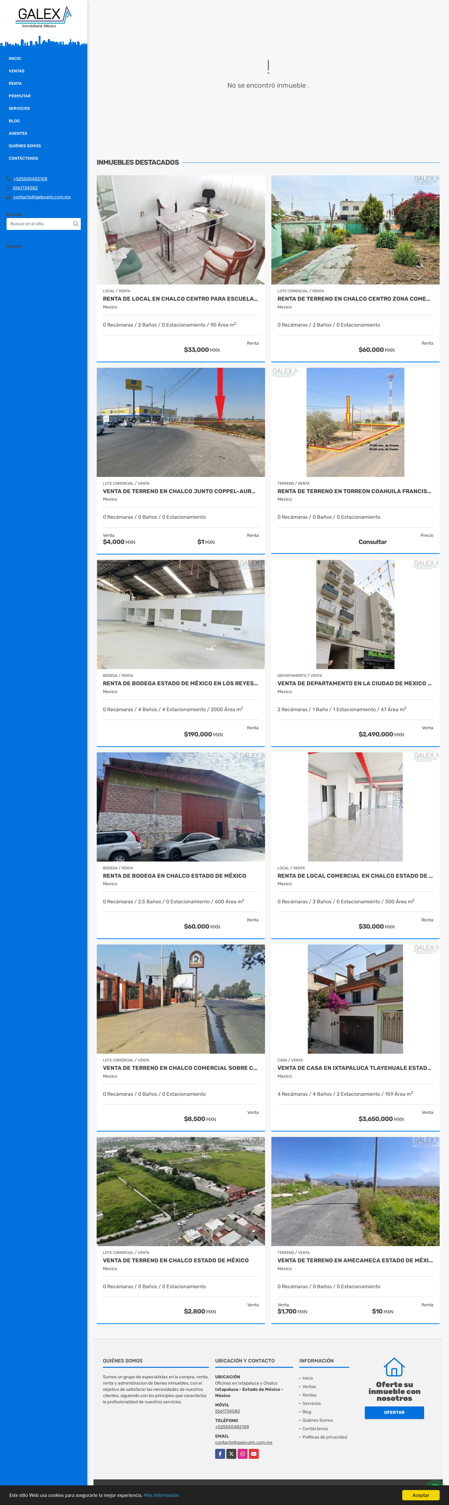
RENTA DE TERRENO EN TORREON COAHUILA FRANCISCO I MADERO (355, 491)
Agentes (18, 133)
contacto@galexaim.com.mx (42, 197)
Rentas (309, 1395)
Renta (15, 83)
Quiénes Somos (25, 145)
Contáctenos (23, 158)
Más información (166, 1496)
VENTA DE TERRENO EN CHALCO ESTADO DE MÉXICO (176, 1260)
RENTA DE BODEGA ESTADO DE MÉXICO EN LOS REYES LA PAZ (181, 683)
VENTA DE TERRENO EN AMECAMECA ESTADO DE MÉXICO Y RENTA (355, 1260)
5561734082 (25, 188)
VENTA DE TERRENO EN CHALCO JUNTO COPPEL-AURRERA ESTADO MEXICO (181, 491)
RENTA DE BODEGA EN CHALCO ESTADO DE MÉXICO (174, 876)
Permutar (20, 96)
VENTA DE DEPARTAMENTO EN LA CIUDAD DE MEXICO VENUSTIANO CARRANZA (355, 683)
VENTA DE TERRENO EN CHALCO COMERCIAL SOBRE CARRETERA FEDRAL (181, 1068)
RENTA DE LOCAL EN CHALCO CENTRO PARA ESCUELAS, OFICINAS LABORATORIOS (181, 299)
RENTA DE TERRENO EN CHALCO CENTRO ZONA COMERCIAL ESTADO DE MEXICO (355, 299)
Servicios (19, 108)
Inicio (15, 58)
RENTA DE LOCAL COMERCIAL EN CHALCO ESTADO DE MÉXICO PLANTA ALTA (355, 876)
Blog (14, 121)
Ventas (16, 71)
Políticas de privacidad (324, 1437)
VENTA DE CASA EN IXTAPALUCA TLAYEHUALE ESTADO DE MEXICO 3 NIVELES (355, 1068)
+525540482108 (30, 179)
